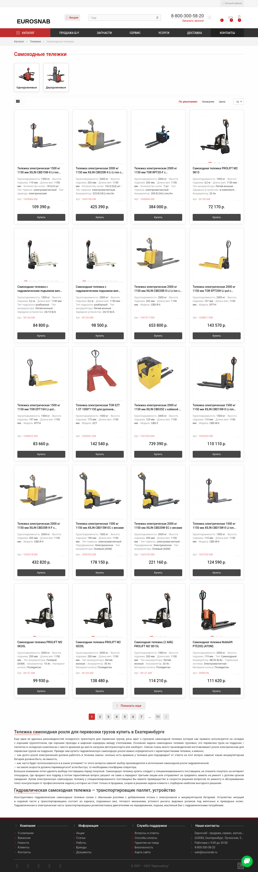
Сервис (135, 33)
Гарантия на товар (147, 842)
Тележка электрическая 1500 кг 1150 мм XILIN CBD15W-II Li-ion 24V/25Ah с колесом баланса (38, 170)
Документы (84, 852)
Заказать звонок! (193, 20)
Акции (72, 17)
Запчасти (104, 33)
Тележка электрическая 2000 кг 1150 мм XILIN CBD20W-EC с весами (158, 525)
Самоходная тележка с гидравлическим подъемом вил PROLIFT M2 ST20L (97, 289)
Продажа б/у (69, 33)
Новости (23, 842)
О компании (26, 833)
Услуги (163, 33)
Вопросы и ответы (147, 833)
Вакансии (24, 838)
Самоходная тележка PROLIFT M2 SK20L (39, 644)
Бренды (81, 847)
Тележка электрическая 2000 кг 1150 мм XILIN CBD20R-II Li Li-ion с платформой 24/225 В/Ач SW (98, 170)
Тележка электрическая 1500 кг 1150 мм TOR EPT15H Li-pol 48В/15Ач (38, 407)
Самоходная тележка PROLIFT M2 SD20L (98, 644)
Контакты (227, 33)
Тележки (35, 41)
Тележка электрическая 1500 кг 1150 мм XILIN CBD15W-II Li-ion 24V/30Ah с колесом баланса (214, 407)
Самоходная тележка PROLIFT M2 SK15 (215, 170)
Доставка (194, 33)
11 (158, 717)
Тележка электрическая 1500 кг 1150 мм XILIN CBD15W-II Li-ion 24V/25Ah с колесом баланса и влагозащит (214, 526)
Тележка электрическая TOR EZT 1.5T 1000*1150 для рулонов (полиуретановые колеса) (98, 407)
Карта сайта (143, 852)
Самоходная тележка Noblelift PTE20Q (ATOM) (213, 644)
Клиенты (23, 847)
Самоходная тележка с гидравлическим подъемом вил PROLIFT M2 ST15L (38, 289)
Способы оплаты (146, 838)
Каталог (28, 33)
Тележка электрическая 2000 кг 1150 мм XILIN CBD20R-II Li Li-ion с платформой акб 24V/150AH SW (157, 289)
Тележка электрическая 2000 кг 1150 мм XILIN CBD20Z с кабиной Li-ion (158, 407)
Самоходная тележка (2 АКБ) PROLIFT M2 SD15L (153, 644)
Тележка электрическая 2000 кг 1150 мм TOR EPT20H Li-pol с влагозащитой (214, 289)
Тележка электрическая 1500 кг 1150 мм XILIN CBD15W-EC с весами (100, 525)
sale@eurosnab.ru (206, 852)
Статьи (80, 838)
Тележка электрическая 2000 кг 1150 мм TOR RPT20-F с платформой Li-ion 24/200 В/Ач (155, 170)
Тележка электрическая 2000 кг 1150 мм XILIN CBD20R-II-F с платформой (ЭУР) (38, 526)
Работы (81, 842)
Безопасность (144, 847)
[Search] (124, 17)
